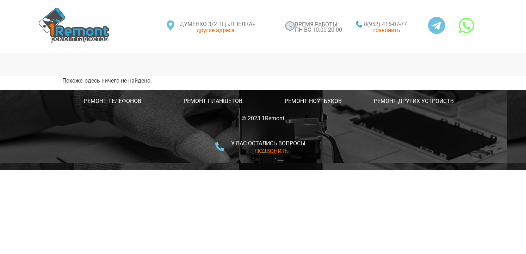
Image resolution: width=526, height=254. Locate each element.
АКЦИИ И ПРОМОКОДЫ (375, 56)
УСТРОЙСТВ (437, 101)
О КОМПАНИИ (293, 56)
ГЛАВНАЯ (71, 56)
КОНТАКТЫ (452, 56)
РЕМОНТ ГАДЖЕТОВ (142, 56)
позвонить (386, 30)
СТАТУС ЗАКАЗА (222, 56)
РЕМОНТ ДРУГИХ (397, 101)
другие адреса (216, 30)
